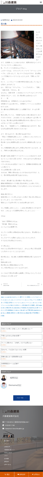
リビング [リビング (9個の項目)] (38, 302)
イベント (6, 443)
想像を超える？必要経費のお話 (11, 357)
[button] (40, 2)
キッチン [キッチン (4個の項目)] (9, 300)
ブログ (6, 455)
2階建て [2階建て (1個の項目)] (3, 297)
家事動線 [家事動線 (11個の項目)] (11, 310)
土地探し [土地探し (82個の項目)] (34, 305)
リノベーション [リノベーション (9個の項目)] (29, 302)
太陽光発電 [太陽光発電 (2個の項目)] (17, 308)
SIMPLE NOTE (8, 452)
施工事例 (6, 441)
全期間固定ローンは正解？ (10, 363)
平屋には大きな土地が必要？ (11, 336)
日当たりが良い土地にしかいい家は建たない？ (17, 329)
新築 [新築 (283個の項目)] (10, 313)
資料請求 (6, 461)
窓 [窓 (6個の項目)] (23, 313)
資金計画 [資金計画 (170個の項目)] (30, 313)
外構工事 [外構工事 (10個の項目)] (9, 308)
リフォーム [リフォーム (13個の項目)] (5, 305)
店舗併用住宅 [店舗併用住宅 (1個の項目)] (37, 310)
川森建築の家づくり (9, 449)
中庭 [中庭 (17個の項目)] (12, 305)
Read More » (3, 331)
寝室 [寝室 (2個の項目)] (17, 310)
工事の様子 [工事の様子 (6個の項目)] (23, 310)
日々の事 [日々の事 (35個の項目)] (18, 313)
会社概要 (6, 458)
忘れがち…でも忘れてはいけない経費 (13, 350)
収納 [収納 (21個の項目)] (27, 305)
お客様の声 (7, 446)
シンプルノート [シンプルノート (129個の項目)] (33, 300)
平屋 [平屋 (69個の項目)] (30, 310)
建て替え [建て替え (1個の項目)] (4, 313)
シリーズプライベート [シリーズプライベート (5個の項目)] (19, 300)
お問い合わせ (7, 464)
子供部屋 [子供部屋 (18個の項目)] (25, 308)
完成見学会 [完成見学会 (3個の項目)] (32, 308)
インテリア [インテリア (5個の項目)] (34, 297)
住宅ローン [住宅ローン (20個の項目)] (19, 305)
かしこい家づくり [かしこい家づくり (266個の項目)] (22, 297)
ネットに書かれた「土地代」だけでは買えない (17, 343)
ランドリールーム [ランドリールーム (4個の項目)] (17, 302)
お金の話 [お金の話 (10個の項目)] (10, 297)
